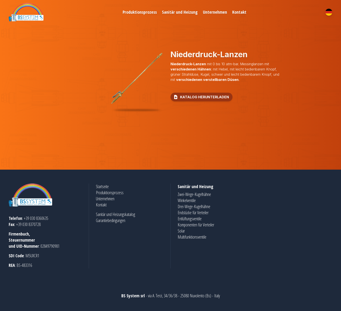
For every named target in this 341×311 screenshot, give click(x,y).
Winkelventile (187, 200)
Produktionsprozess (140, 12)
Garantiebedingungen (110, 220)
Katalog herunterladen (201, 97)
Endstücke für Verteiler (193, 213)
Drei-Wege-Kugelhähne (194, 206)
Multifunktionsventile (192, 237)
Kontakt (239, 12)
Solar (181, 231)
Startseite (102, 186)
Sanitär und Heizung (180, 12)
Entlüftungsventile (190, 219)
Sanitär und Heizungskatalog (115, 214)
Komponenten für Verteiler (196, 225)
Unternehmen (215, 12)
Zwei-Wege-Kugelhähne (194, 194)
